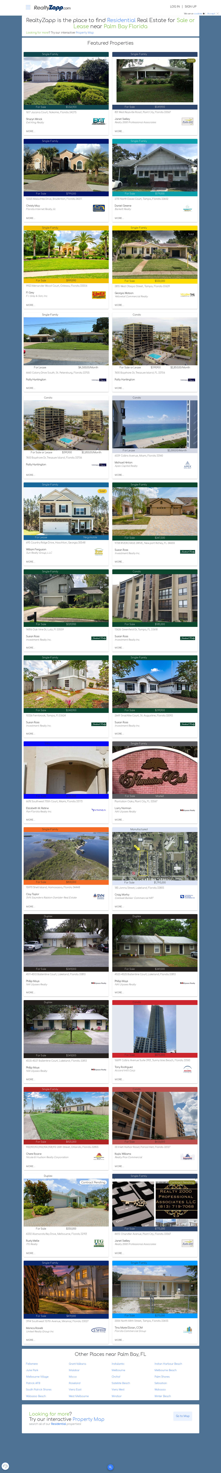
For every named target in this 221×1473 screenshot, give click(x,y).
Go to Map (183, 1416)
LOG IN (175, 6)
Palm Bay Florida (125, 26)
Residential (121, 20)
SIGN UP (190, 6)
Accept (211, 14)
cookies (198, 14)
